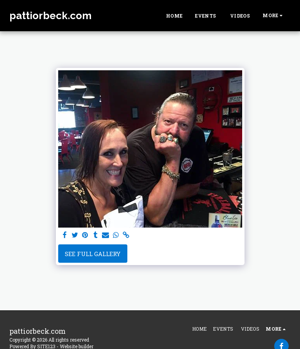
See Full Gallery (92, 254)
